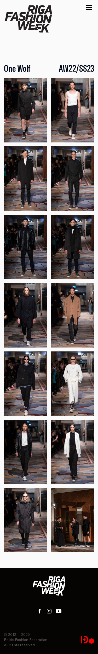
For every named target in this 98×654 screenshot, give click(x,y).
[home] (28, 19)
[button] (88, 9)
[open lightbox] (25, 110)
